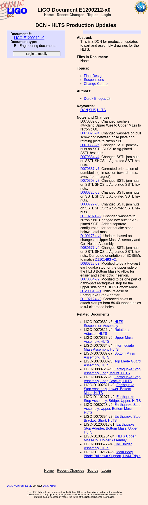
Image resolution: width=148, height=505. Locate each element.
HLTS (101, 110)
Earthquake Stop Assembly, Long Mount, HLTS (112, 371)
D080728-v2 (89, 263)
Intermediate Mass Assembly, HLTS (109, 347)
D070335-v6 (89, 145)
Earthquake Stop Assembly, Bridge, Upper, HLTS (112, 399)
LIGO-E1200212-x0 (29, 38)
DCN (84, 110)
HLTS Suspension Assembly (103, 324)
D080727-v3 (89, 204)
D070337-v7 (89, 169)
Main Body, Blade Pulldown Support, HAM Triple (112, 454)
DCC (10, 485)
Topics (92, 15)
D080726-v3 (89, 192)
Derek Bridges (95, 98)
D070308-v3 (89, 180)
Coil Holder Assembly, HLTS (108, 446)
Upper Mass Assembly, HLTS (108, 339)
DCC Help (49, 485)
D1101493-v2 (105, 259)
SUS (92, 110)
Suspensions (94, 80)
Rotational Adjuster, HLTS (107, 331)
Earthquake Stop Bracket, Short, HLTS (112, 418)
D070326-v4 (89, 133)
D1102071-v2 (90, 216)
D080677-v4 (89, 248)
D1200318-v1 (90, 291)
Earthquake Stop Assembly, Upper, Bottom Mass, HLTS (112, 408)
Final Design (93, 76)
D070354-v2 (89, 279)
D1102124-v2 (90, 299)
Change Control (96, 84)
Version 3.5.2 (22, 485)
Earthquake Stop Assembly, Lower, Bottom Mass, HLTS (109, 389)
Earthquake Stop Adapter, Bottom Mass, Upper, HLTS (111, 428)
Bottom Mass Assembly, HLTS (109, 355)
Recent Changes (70, 15)
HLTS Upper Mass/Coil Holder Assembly (110, 438)
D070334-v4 (89, 157)
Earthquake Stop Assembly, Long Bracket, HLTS (112, 379)
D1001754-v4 (90, 236)
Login (106, 15)
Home (49, 15)
